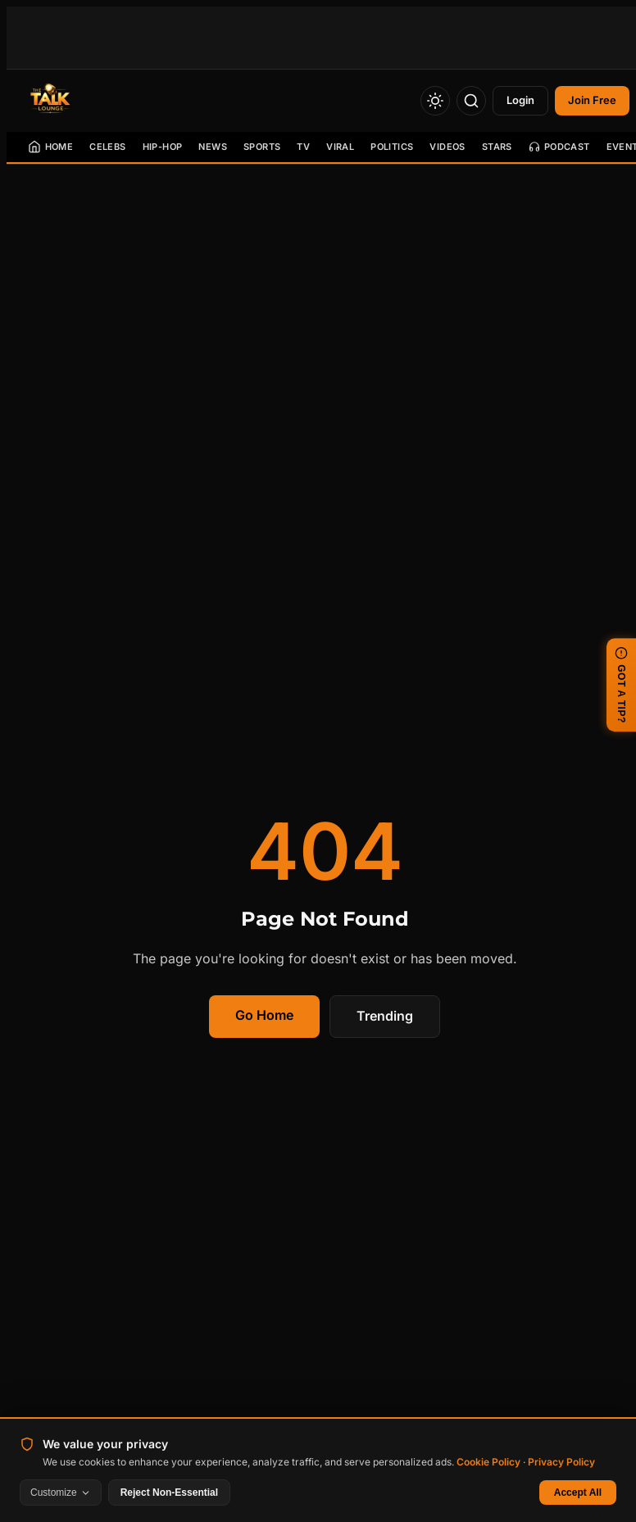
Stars (497, 146)
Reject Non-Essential (169, 1492)
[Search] (471, 101)
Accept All (578, 1492)
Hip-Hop (163, 146)
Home (51, 146)
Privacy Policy (561, 1462)
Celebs (107, 146)
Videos (447, 146)
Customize (60, 1492)
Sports (261, 146)
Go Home (264, 1015)
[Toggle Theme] (435, 101)
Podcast (559, 147)
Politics (391, 146)
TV (303, 146)
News (212, 146)
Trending (385, 1016)
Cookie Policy (488, 1462)
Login (520, 99)
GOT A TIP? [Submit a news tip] (621, 684)
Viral (340, 146)
